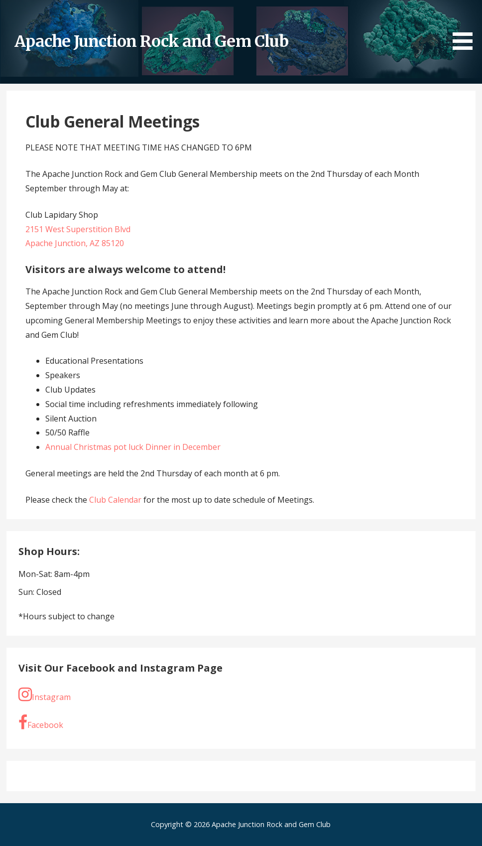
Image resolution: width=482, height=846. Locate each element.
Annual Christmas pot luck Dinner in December (133, 446)
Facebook (40, 722)
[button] (466, 26)
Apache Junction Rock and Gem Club (151, 41)
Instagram (44, 695)
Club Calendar (116, 499)
